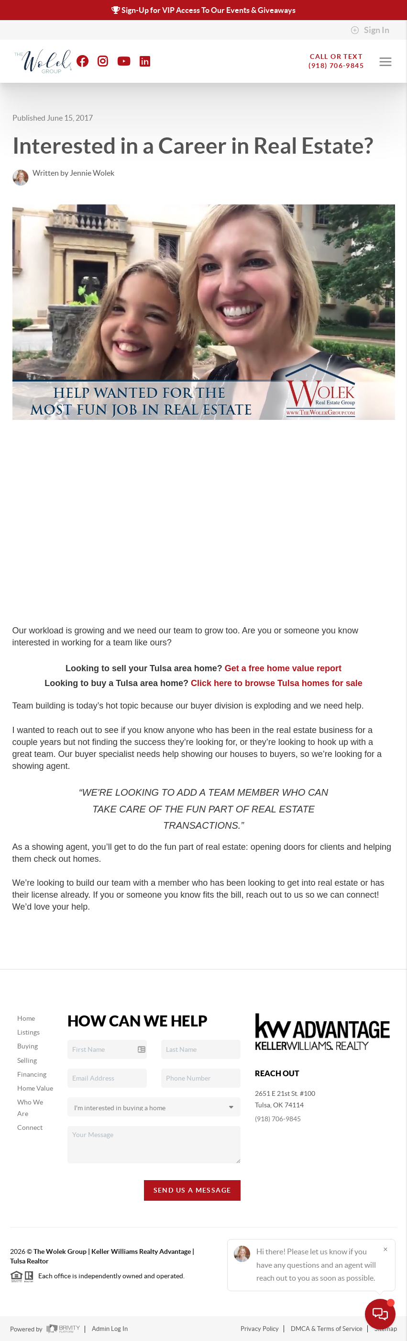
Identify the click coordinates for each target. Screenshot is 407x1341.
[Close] (385, 1249)
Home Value (35, 1088)
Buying (27, 1046)
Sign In (370, 30)
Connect (30, 1127)
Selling (27, 1060)
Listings (28, 1032)
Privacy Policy (260, 1328)
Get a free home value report (283, 668)
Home (26, 1018)
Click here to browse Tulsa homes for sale (277, 683)
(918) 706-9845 (278, 1119)
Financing (31, 1074)
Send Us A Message (192, 1190)
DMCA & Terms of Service (327, 1328)
